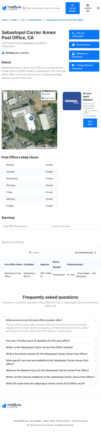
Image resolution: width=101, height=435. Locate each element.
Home (4, 20)
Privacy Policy (63, 421)
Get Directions (81, 45)
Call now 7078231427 (78, 34)
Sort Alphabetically (85, 252)
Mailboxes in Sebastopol (80, 55)
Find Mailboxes (21, 421)
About (46, 421)
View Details (83, 273)
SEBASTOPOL (35, 20)
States (14, 20)
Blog (52, 421)
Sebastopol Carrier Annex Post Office (64, 20)
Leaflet (31, 148)
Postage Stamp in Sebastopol (82, 67)
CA (23, 20)
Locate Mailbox (72, 8)
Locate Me (88, 8)
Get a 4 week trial (89, 116)
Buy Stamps (36, 421)
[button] (31, 119)
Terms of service (79, 421)
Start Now (90, 123)
